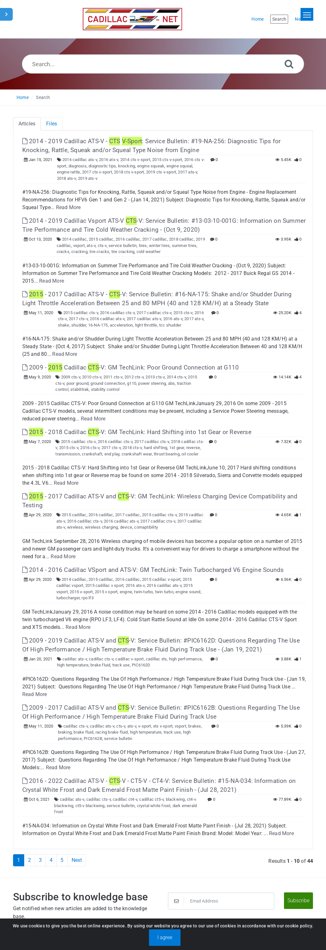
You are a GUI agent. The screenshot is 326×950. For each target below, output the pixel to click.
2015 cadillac (101, 239)
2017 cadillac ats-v (144, 318)
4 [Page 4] (51, 860)
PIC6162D (141, 665)
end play (112, 454)
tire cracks (99, 251)
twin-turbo (143, 591)
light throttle (146, 325)
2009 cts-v (70, 377)
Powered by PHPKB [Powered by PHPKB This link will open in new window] (130, 938)
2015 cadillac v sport (104, 585)
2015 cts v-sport (167, 159)
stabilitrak (79, 389)
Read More (68, 207)
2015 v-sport (81, 591)
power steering (152, 383)
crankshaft (92, 454)
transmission (67, 454)
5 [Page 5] (61, 860)
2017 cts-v (78, 318)
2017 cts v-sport (97, 172)
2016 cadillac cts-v (117, 312)
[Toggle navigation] (307, 14)
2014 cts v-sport (135, 159)
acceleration (121, 325)
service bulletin (123, 245)
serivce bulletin (121, 805)
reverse (193, 447)
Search (43, 97)
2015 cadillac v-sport (161, 579)
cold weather (148, 251)
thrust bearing (167, 454)
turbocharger (68, 597)
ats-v (91, 245)
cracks (63, 251)
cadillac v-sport (129, 659)
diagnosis (77, 166)
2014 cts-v (176, 377)
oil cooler (189, 454)
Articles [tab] (27, 124)
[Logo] (132, 19)
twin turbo (164, 591)
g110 (131, 383)
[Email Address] (221, 901)
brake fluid (100, 665)
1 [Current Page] (18, 860)
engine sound (187, 591)
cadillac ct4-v (125, 799)
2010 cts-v (91, 377)
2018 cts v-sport (129, 172)
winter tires (159, 245)
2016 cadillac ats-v (79, 159)
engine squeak (151, 166)
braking (65, 732)
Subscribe (298, 900)
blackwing (175, 799)
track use (121, 665)
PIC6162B (93, 738)
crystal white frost (154, 805)
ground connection (107, 383)
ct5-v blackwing (90, 805)
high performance (185, 659)
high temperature (73, 665)
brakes (194, 726)
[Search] (289, 63)
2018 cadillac (181, 239)
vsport (79, 245)
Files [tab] (51, 124)
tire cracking (123, 251)
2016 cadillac (128, 239)
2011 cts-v (113, 377)
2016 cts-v (89, 447)
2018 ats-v (66, 178)
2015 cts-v (183, 312)
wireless (75, 527)
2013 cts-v (155, 377)
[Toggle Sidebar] (6, 14)
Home (23, 97)
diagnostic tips (102, 166)
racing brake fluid (112, 732)
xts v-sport (163, 726)
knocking (126, 166)
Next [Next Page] (77, 860)
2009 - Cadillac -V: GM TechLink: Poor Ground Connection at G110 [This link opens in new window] (130, 367)
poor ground (78, 383)
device (126, 527)
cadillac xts (156, 659)
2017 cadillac (154, 239)
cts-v (102, 245)
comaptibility (146, 527)
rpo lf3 (87, 597)
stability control (105, 389)
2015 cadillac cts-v (80, 312)
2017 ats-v (187, 172)
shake (63, 325)
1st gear (176, 447)
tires (143, 245)
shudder (78, 325)
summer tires (184, 245)
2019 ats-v (87, 178)
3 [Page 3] (40, 860)
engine (126, 591)
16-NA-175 (98, 325)
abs (171, 383)
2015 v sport (106, 591)
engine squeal (180, 166)
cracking (79, 251)
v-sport (144, 726)
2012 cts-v (134, 377)
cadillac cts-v (101, 659)
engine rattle (68, 172)
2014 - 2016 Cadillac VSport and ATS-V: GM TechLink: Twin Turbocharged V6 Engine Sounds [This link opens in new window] (153, 570)
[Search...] (163, 64)
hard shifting (155, 447)
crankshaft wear (137, 454)
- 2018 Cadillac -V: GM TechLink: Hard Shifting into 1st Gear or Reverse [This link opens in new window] (137, 432)
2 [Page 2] (29, 860)
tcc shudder (170, 325)
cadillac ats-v (74, 659)
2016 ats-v (108, 159)
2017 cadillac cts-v (154, 312)
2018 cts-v (132, 447)
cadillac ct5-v (151, 799)
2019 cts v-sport (161, 172)
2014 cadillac (74, 239)
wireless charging (101, 527)
